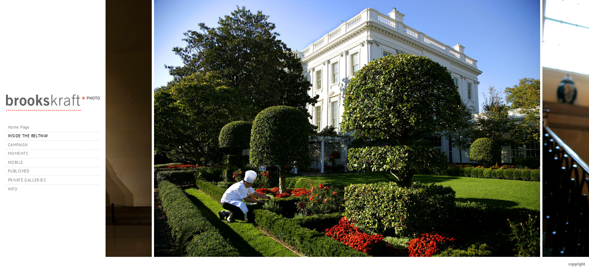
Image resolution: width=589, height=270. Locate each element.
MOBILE (15, 162)
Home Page (19, 127)
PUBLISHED (19, 171)
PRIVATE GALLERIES (29, 180)
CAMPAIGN (17, 144)
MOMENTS (18, 153)
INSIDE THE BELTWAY (28, 135)
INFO (15, 189)
